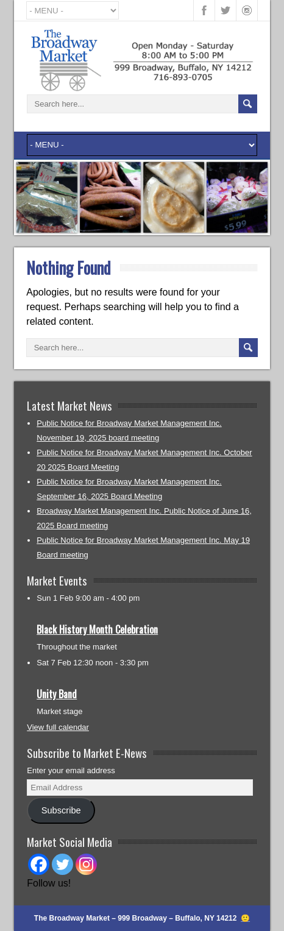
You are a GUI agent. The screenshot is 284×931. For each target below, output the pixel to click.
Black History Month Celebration (97, 629)
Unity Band (57, 694)
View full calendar (58, 727)
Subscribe (61, 810)
